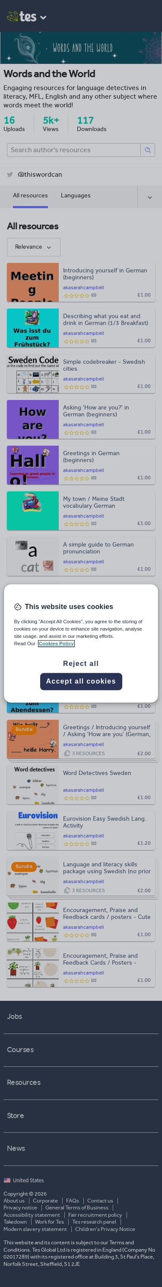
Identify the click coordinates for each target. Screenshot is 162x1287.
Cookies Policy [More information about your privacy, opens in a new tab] (56, 644)
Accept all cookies (81, 681)
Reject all (81, 664)
